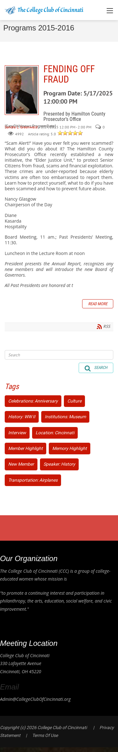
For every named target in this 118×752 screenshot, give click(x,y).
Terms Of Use (45, 735)
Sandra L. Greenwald (21, 127)
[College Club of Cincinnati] (44, 10)
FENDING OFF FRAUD (21, 90)
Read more (97, 303)
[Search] (59, 355)
